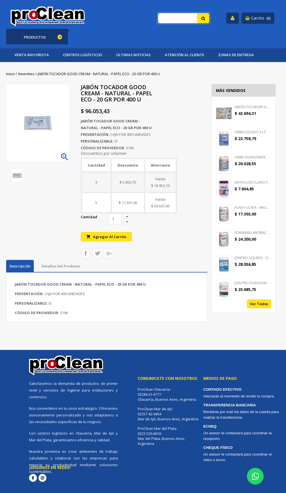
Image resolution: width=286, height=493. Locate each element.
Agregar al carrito (106, 236)
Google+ (109, 253)
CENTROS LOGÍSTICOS (82, 54)
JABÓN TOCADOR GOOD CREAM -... (253, 106)
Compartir (85, 253)
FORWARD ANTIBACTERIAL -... (253, 232)
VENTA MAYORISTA (32, 54)
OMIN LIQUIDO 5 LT (250, 131)
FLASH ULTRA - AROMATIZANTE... (253, 207)
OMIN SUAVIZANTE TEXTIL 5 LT (253, 157)
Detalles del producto (61, 266)
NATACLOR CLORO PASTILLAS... (253, 182)
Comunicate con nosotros (167, 378)
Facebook (33, 478)
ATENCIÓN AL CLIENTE (184, 54)
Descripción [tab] (19, 266)
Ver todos (259, 303)
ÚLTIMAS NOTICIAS (133, 54)
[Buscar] (183, 18)
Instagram (42, 478)
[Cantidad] (115, 219)
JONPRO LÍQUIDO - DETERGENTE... (253, 257)
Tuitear (97, 253)
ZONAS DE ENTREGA (236, 54)
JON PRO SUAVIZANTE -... (253, 282)
